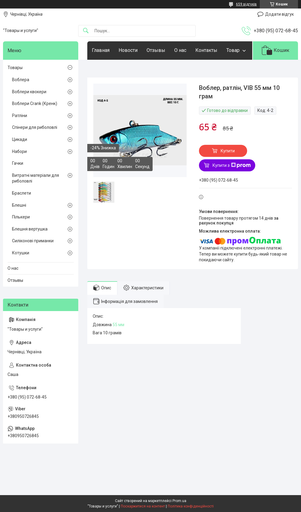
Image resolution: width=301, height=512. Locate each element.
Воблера (20, 79)
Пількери (21, 217)
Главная (101, 50)
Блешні (19, 205)
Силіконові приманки (33, 240)
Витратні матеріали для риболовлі (35, 178)
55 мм (118, 324)
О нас (180, 50)
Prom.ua (179, 501)
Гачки (17, 163)
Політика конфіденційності (191, 506)
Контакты (206, 50)
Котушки (20, 252)
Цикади (19, 139)
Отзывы (156, 50)
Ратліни (19, 115)
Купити (228, 150)
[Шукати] (86, 31)
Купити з (232, 165)
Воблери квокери (29, 91)
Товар (233, 50)
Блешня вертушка (30, 229)
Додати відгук (279, 14)
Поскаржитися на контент (143, 506)
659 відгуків (246, 4)
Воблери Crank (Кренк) (34, 103)
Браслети (21, 193)
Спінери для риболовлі (34, 127)
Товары (15, 67)
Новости (128, 50)
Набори (19, 151)
